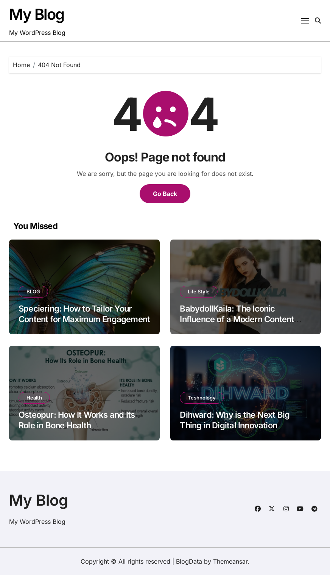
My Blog (36, 14)
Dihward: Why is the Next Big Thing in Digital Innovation (235, 420)
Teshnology (202, 398)
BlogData (189, 561)
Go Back (165, 193)
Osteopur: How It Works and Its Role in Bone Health (77, 420)
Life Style (199, 291)
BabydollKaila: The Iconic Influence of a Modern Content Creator (237, 319)
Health (34, 398)
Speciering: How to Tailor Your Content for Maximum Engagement (84, 314)
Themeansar (230, 561)
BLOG (33, 291)
